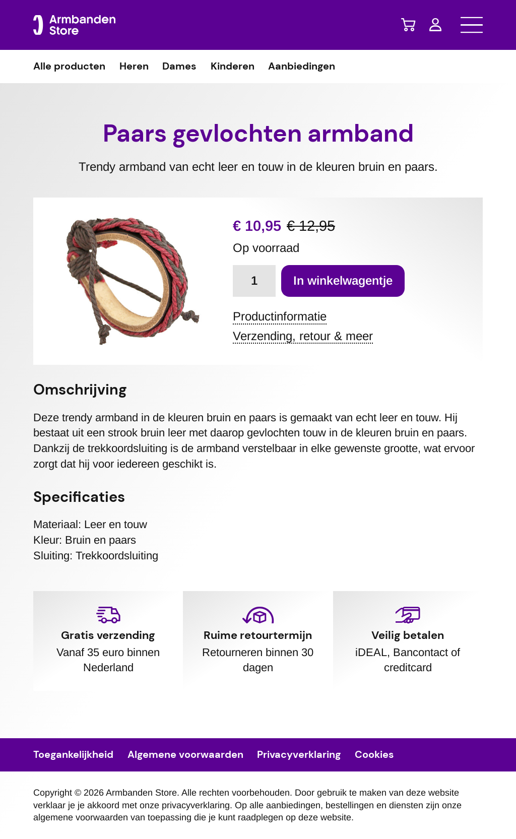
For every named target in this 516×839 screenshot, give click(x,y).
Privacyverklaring (299, 755)
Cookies (374, 755)
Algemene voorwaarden (185, 755)
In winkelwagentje (343, 280)
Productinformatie (280, 316)
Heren (134, 66)
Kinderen (232, 66)
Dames (179, 66)
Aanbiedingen (301, 66)
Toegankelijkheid (73, 755)
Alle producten (69, 66)
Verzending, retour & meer (303, 336)
